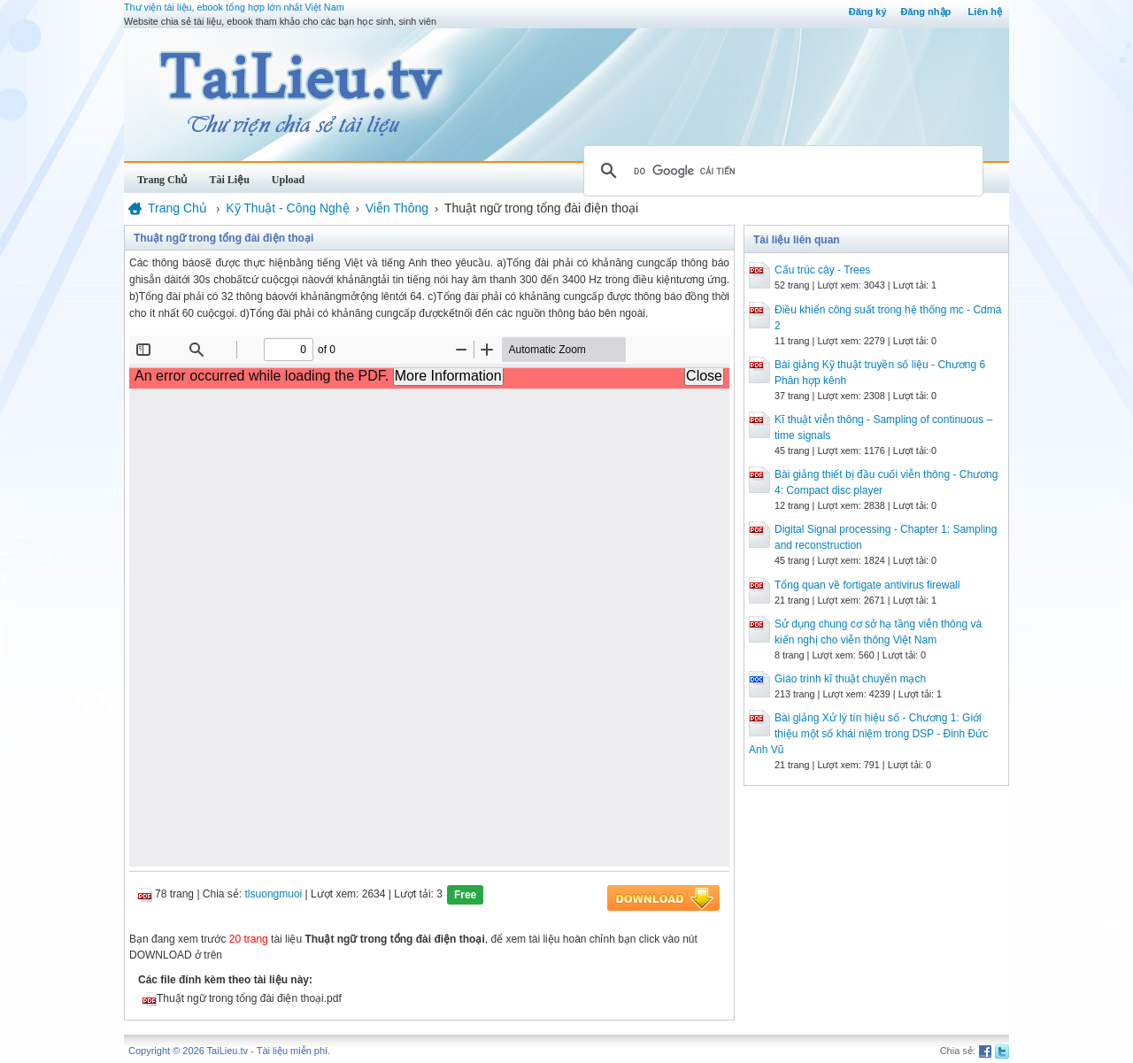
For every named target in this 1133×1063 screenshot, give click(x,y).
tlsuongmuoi (274, 894)
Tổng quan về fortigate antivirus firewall (867, 585)
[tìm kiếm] (781, 170)
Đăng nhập (926, 11)
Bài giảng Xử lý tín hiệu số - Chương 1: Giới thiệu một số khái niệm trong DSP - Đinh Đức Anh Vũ (868, 734)
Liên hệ (985, 11)
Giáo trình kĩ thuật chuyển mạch (850, 679)
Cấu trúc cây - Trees (822, 270)
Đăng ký (868, 11)
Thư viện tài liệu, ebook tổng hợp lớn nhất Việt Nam (234, 7)
